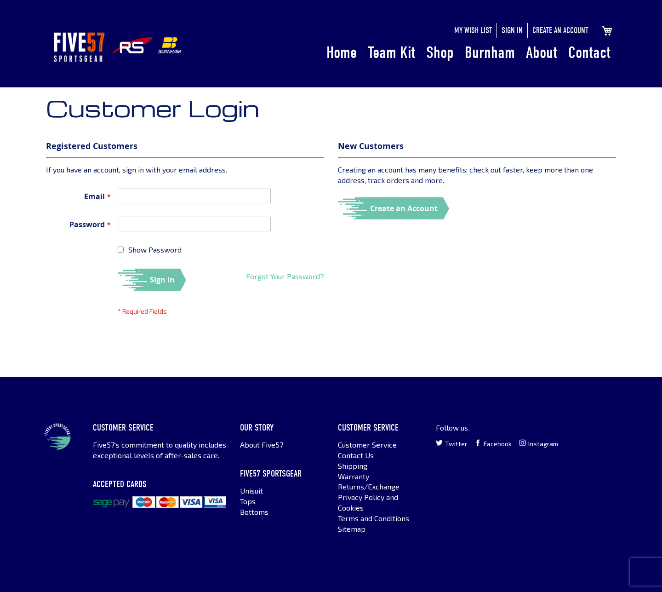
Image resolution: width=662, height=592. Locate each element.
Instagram (538, 444)
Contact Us (356, 455)
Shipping (352, 465)
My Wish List (473, 30)
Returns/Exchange (368, 486)
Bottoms (254, 511)
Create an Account (560, 30)
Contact (589, 52)
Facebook (493, 444)
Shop (440, 52)
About (541, 52)
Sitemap (351, 528)
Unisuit (251, 490)
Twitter (451, 444)
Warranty (353, 476)
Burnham (490, 52)
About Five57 (261, 444)
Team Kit (391, 52)
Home (341, 52)
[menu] (468, 53)
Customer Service (367, 444)
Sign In (512, 30)
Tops (248, 501)
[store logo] (79, 47)
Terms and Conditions (373, 518)
